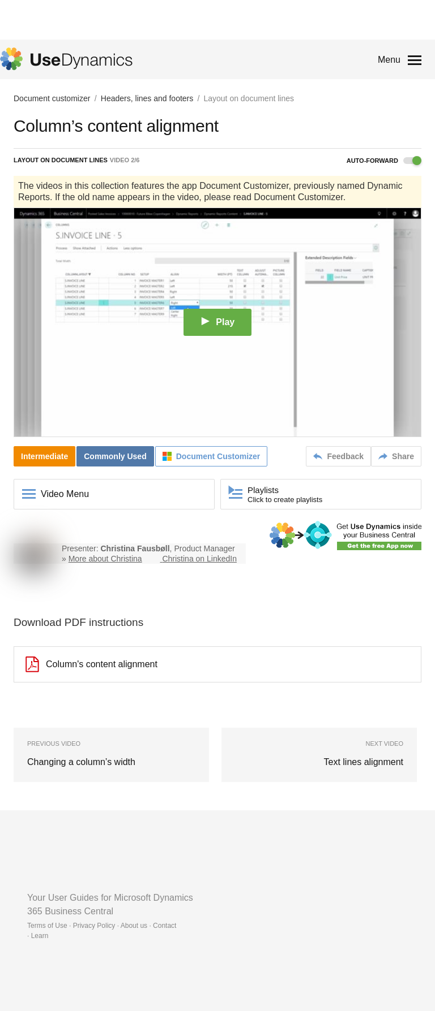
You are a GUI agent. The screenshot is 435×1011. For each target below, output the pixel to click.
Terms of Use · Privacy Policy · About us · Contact (101, 926)
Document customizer (52, 98)
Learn (40, 936)
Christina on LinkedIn (199, 558)
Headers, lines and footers (147, 98)
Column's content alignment (91, 664)
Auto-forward (384, 160)
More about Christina (105, 558)
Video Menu (65, 494)
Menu (389, 59)
